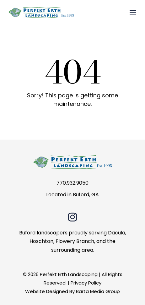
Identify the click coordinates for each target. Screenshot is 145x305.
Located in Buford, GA (72, 194)
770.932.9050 (72, 183)
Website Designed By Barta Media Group (72, 291)
